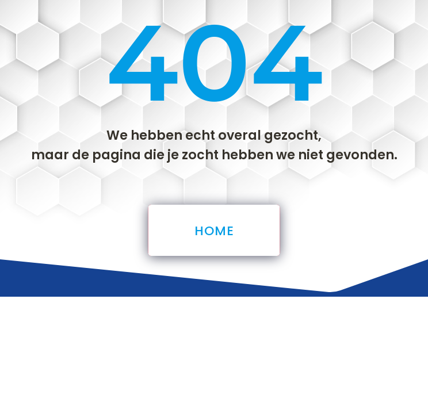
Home (214, 231)
